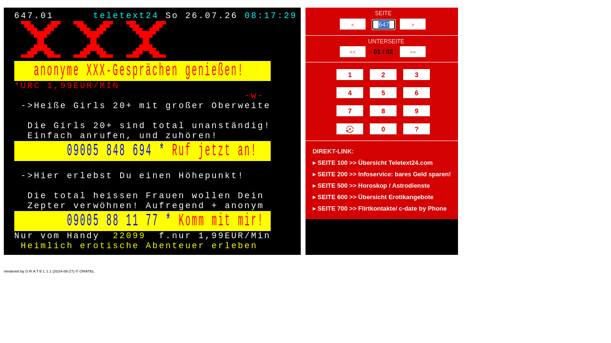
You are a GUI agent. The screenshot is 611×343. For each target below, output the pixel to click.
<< (352, 52)
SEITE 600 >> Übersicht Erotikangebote (375, 197)
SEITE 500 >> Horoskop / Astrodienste (373, 185)
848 (116, 150)
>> (413, 52)
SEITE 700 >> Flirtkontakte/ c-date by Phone (382, 208)
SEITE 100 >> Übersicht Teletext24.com (375, 162)
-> (27, 105)
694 (142, 150)
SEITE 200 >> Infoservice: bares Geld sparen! (384, 174)
